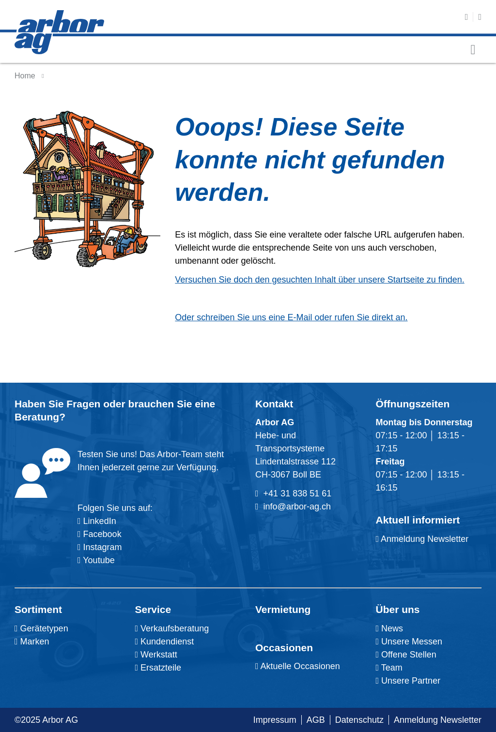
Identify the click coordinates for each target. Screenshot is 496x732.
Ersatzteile (158, 667)
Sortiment (38, 609)
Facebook (101, 534)
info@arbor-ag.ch (297, 506)
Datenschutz (359, 720)
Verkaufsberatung (172, 628)
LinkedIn (99, 521)
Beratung (37, 416)
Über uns (398, 609)
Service (153, 609)
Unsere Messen (409, 641)
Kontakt (274, 403)
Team (389, 667)
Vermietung (282, 609)
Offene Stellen (406, 654)
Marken (32, 641)
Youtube (96, 560)
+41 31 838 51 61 (298, 493)
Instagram (101, 547)
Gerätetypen (41, 628)
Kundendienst (164, 641)
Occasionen (284, 647)
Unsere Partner (408, 681)
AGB (316, 720)
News (389, 628)
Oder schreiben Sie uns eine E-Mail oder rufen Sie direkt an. (291, 317)
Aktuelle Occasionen (297, 666)
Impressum (274, 720)
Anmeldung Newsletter (422, 539)
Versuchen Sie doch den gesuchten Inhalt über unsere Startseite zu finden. (319, 279)
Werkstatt (156, 654)
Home (25, 76)
